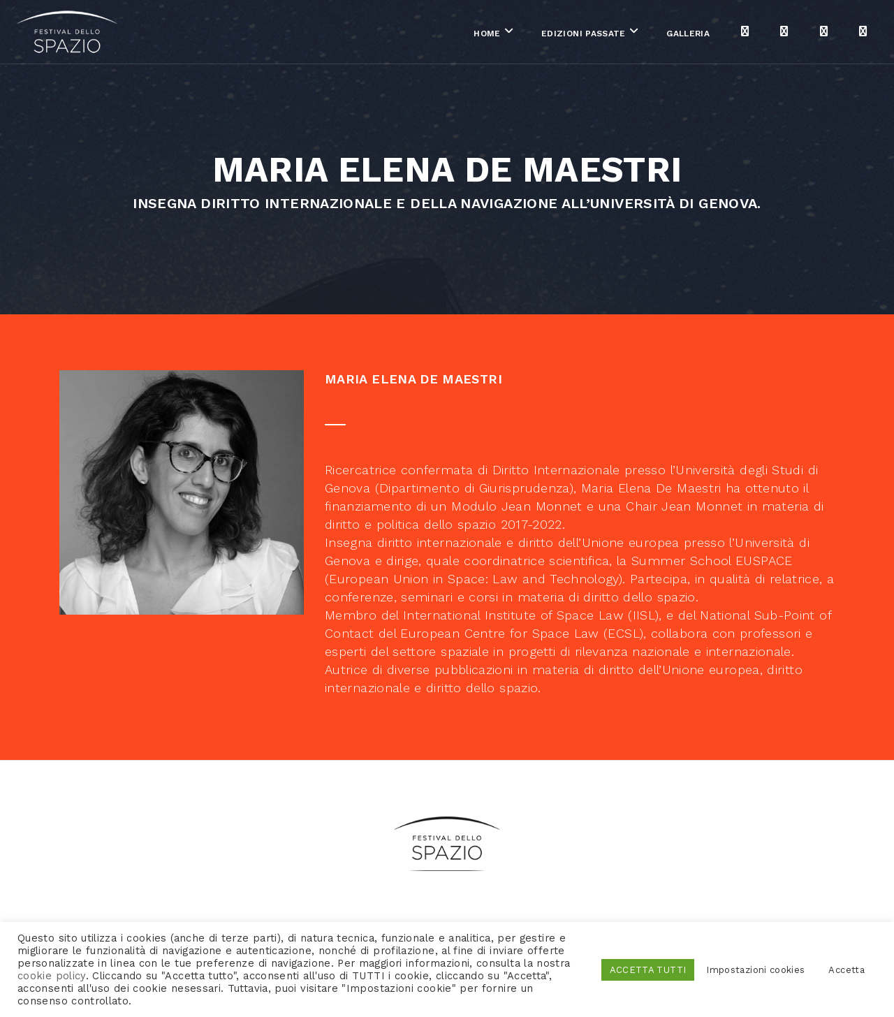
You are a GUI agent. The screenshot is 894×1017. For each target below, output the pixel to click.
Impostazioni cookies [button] (755, 970)
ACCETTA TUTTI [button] (648, 970)
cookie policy (51, 976)
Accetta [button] (846, 970)
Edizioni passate (536, 34)
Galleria (642, 34)
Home (440, 34)
